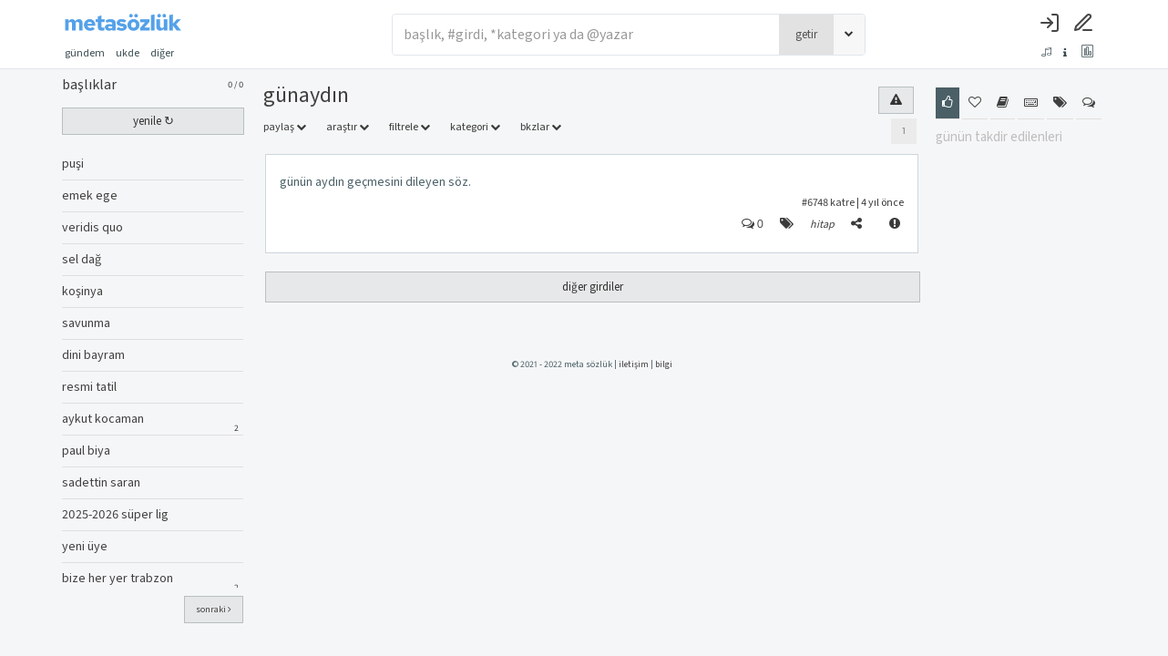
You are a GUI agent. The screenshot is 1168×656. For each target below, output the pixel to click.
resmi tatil (89, 387)
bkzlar (540, 127)
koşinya (82, 291)
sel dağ (81, 260)
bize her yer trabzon (117, 578)
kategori (475, 127)
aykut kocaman (103, 419)
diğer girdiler (592, 287)
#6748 (815, 202)
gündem (85, 53)
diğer (167, 53)
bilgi (663, 364)
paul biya (86, 451)
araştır (347, 127)
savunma (86, 323)
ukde (127, 53)
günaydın (306, 95)
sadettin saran (101, 483)
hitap (822, 224)
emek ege (90, 196)
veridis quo (92, 228)
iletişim (634, 364)
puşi (73, 164)
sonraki (213, 609)
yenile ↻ (153, 121)
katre (842, 202)
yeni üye (85, 547)
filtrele (409, 127)
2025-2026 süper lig (115, 515)
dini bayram (93, 355)
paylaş (284, 127)
